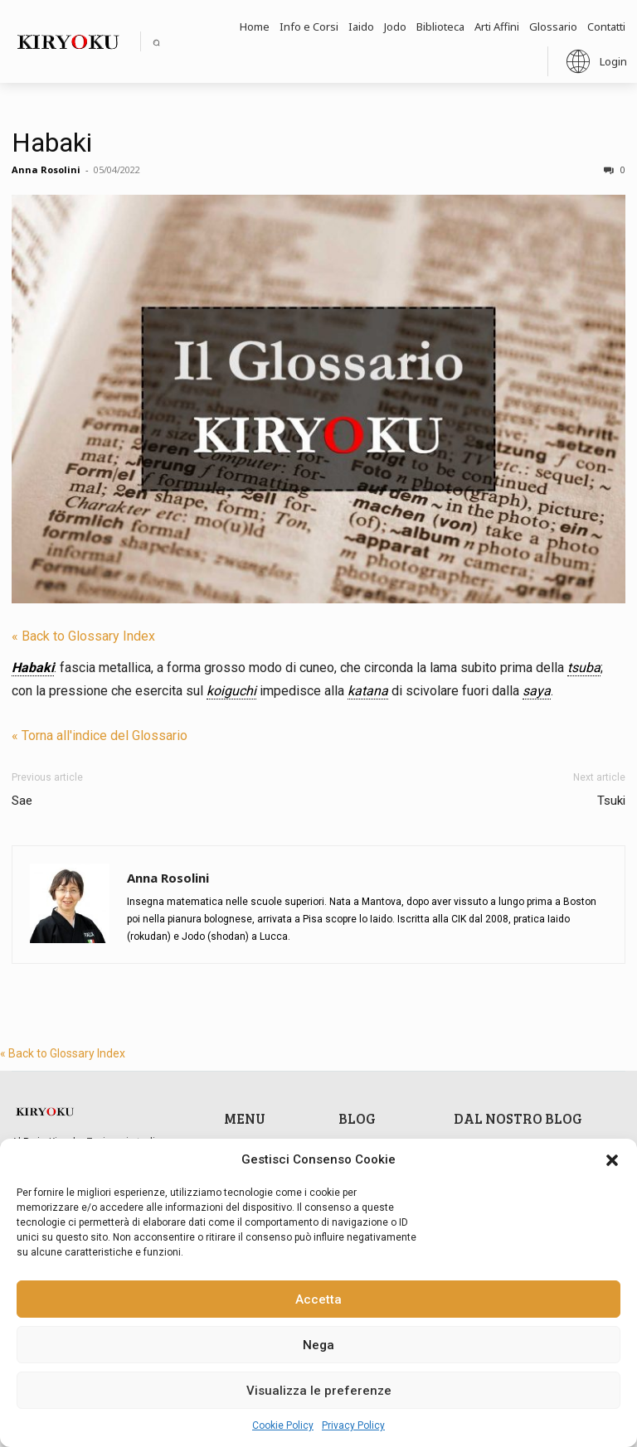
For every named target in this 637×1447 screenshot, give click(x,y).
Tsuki (611, 800)
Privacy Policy (353, 1425)
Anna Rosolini (46, 169)
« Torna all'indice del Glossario (99, 735)
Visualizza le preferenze (318, 1390)
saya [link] (537, 691)
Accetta (318, 1299)
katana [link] (368, 691)
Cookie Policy (283, 1425)
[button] (612, 1160)
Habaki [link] (33, 667)
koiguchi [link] (231, 691)
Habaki (52, 142)
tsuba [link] (584, 667)
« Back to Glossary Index (83, 636)
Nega (318, 1345)
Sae (22, 800)
